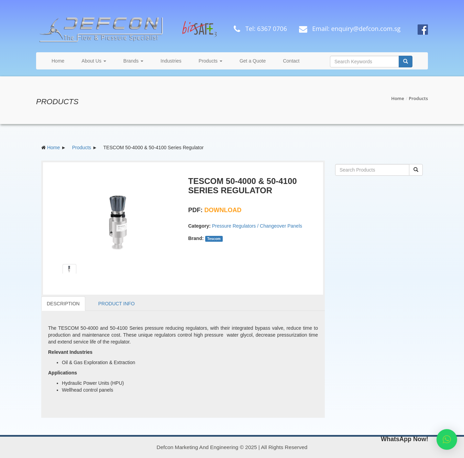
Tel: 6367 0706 (258, 28)
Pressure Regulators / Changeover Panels (257, 226)
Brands (133, 61)
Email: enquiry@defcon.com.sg (348, 28)
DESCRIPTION (63, 303)
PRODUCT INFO (116, 303)
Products (210, 61)
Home (58, 61)
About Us (93, 61)
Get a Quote (253, 61)
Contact (291, 61)
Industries (171, 61)
